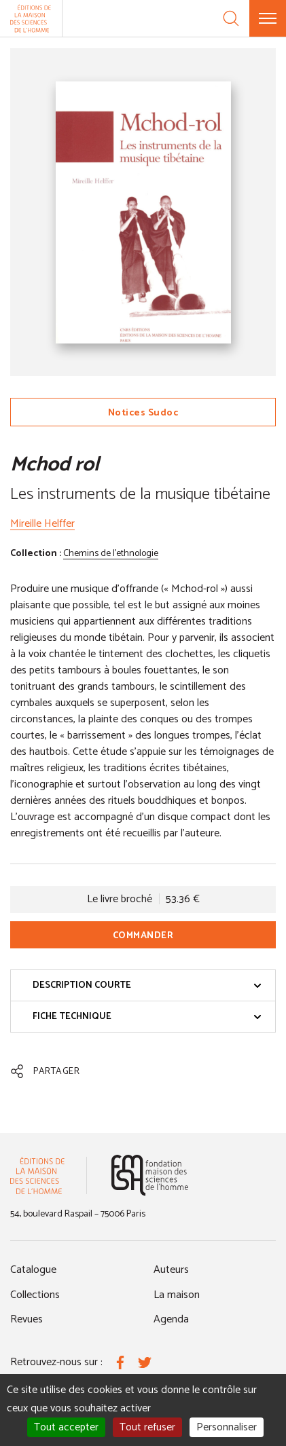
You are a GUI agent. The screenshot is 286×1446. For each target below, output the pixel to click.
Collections (35, 1295)
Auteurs (171, 1270)
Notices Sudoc (143, 413)
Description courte (147, 985)
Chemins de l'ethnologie (110, 553)
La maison (177, 1295)
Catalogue (33, 1270)
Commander (143, 936)
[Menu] (267, 18)
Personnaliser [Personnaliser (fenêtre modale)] (226, 1427)
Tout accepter (66, 1427)
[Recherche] (231, 18)
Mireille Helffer (42, 524)
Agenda (171, 1319)
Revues (26, 1319)
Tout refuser (147, 1427)
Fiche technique (147, 1016)
